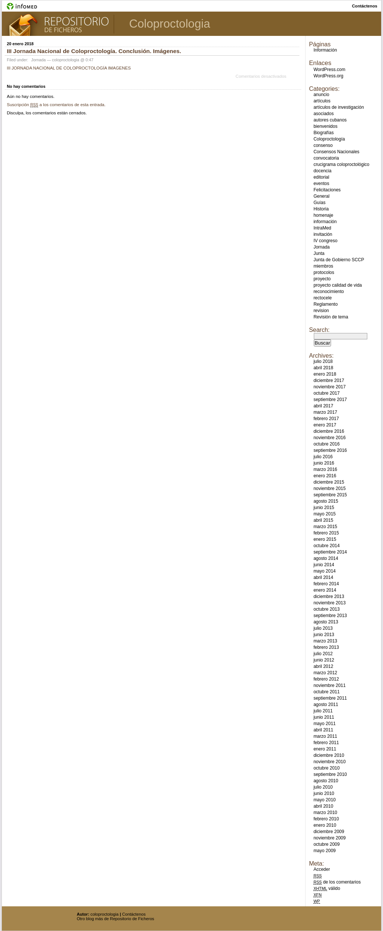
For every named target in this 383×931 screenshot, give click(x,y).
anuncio (321, 94)
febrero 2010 (326, 818)
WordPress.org (328, 75)
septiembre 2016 (330, 450)
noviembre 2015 (329, 488)
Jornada (38, 60)
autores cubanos (330, 120)
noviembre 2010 (329, 761)
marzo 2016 (325, 469)
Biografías (323, 132)
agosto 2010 (325, 780)
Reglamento (325, 304)
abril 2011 (323, 730)
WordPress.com (329, 69)
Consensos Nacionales (336, 151)
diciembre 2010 (328, 755)
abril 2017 (323, 406)
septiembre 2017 (330, 399)
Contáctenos (133, 914)
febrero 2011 (326, 742)
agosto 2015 (325, 501)
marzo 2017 (325, 412)
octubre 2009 (326, 844)
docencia (322, 170)
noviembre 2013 (329, 602)
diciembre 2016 (328, 431)
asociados (323, 113)
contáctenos (364, 6)
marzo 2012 (325, 672)
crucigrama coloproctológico (341, 164)
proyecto (322, 278)
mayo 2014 (324, 571)
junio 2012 (323, 660)
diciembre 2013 (328, 596)
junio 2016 (323, 463)
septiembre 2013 (330, 615)
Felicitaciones (327, 189)
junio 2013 (323, 634)
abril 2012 (323, 666)
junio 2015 (323, 507)
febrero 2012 (326, 679)
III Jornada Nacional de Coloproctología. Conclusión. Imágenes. (94, 51)
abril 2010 (323, 806)
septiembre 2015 (330, 494)
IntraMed (322, 228)
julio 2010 (323, 787)
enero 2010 (324, 825)
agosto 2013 (325, 622)
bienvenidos (325, 126)
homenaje (323, 215)
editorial (321, 177)
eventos (321, 183)
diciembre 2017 (328, 380)
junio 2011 (323, 717)
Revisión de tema (330, 317)
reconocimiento (328, 291)
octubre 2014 (326, 545)
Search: (319, 330)
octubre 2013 (326, 609)
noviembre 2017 (329, 386)
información (325, 221)
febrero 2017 (326, 418)
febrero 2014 (326, 583)
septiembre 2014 (330, 552)
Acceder (321, 869)
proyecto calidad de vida (337, 285)
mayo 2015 (324, 514)
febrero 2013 (326, 647)
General (321, 196)
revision (321, 310)
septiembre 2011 (330, 698)
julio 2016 (323, 456)
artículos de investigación (338, 107)
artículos (321, 101)
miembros (323, 266)
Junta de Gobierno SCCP (338, 259)
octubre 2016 (326, 444)
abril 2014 (323, 577)
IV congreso (325, 240)
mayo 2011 (324, 723)
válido (326, 888)
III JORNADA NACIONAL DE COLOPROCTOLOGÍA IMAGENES (69, 68)
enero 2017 (324, 425)
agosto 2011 (325, 704)
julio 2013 (323, 628)
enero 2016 (324, 475)
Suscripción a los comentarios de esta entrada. (56, 104)
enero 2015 (324, 539)
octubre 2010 (326, 768)
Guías (319, 202)
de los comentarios (337, 882)
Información (325, 50)
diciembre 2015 (328, 482)
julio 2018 (323, 361)
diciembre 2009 (328, 831)
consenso (323, 145)
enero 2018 (324, 374)
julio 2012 (323, 653)
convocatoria (326, 158)
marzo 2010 (325, 812)
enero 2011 (324, 749)
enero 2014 (324, 590)
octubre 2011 (326, 691)
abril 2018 (323, 367)
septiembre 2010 (330, 774)
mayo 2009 (324, 850)
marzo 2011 (325, 736)
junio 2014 (323, 564)
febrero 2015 (326, 533)
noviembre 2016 (329, 437)
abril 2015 (323, 520)
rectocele (322, 297)
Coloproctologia (169, 23)
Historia (321, 209)
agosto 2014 (325, 558)
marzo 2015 (325, 526)
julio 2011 (323, 710)
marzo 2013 (325, 641)
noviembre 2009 (329, 838)
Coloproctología (329, 139)
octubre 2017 (326, 393)
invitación (322, 234)
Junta (318, 253)
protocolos (323, 272)
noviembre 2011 (329, 685)
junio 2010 (323, 793)
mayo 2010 (324, 799)
